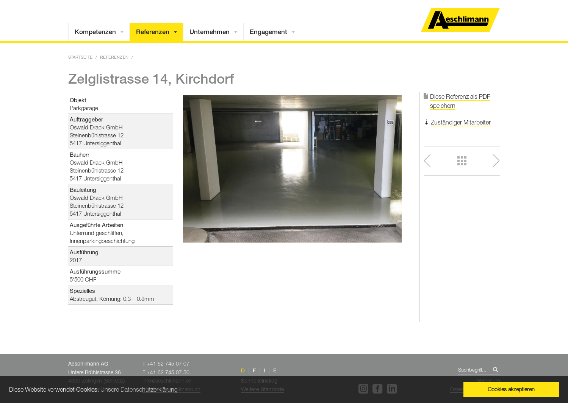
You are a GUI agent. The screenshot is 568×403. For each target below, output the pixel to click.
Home (460, 20)
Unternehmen (209, 32)
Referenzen (152, 32)
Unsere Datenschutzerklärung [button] (139, 389)
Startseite (80, 56)
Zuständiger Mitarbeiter (461, 122)
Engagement (268, 32)
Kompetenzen (95, 32)
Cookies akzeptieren (511, 389)
